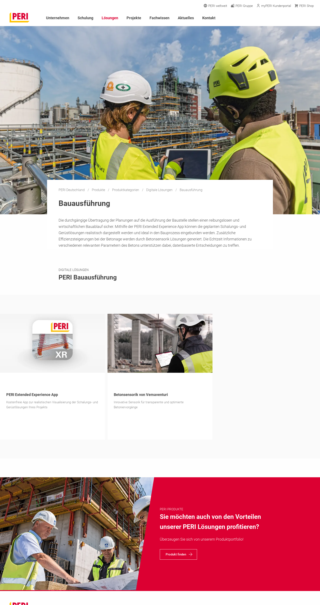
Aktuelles (186, 18)
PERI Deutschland (72, 190)
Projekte (134, 18)
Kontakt (208, 18)
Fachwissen (159, 18)
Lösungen (110, 18)
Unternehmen (57, 18)
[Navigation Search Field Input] (289, 18)
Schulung (85, 18)
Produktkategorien (126, 190)
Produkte (99, 190)
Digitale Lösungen (159, 190)
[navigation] (178, 554)
